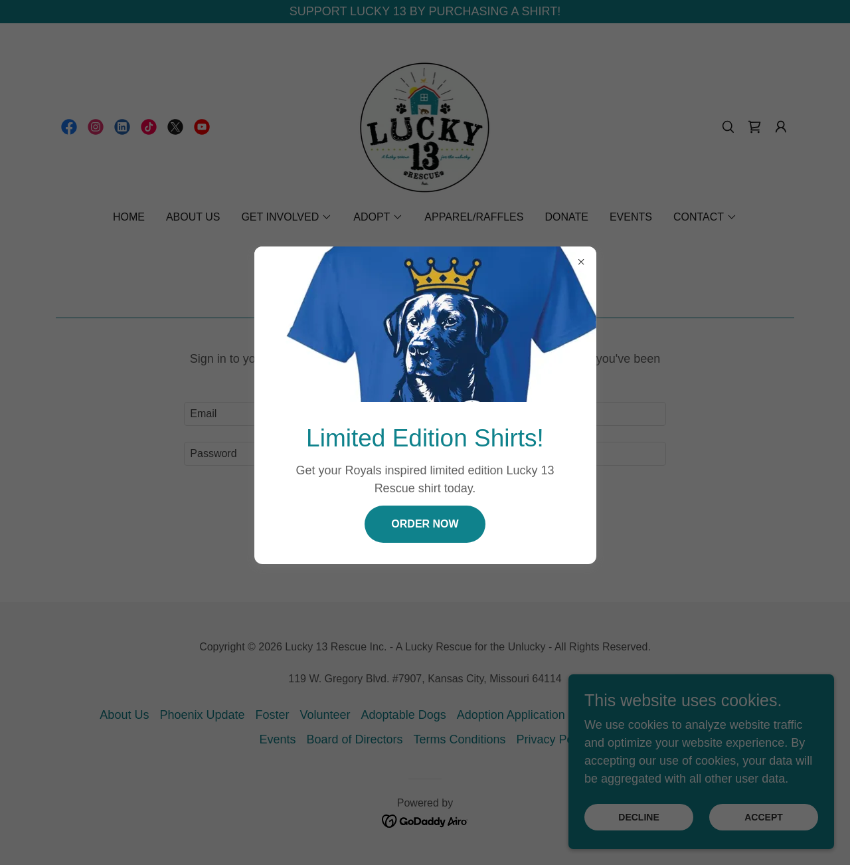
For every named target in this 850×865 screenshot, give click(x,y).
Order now (424, 523)
